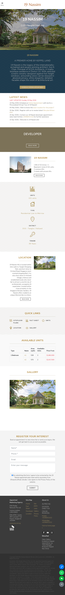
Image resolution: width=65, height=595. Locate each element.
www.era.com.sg (15, 523)
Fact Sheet (28, 507)
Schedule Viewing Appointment (32, 87)
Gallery (36, 511)
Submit (32, 488)
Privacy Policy (36, 515)
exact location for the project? (43, 108)
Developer (29, 511)
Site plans (35, 505)
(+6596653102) (28, 117)
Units (35, 508)
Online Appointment (35, 103)
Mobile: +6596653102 (47, 517)
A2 (25, 360)
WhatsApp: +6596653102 (47, 521)
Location (29, 514)
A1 (25, 355)
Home (28, 504)
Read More (32, 145)
